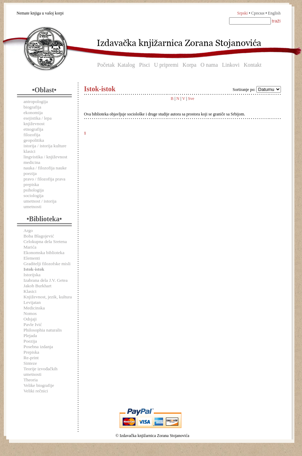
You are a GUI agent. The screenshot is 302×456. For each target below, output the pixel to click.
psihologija (33, 190)
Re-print (31, 357)
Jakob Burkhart (37, 285)
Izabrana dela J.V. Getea (45, 280)
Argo (28, 230)
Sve (191, 98)
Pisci (144, 65)
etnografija (33, 129)
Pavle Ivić (32, 324)
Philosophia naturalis (42, 330)
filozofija (31, 134)
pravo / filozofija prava (44, 179)
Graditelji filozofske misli (46, 263)
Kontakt (253, 65)
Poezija (30, 341)
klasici (29, 151)
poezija (30, 173)
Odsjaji (30, 319)
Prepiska (31, 352)
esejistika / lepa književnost (37, 120)
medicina (31, 162)
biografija (32, 107)
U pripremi (166, 65)
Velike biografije (38, 385)
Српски (257, 13)
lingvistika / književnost (45, 156)
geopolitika (33, 140)
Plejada (30, 335)
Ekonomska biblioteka (43, 252)
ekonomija (33, 112)
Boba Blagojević (38, 236)
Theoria (30, 379)
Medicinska (34, 307)
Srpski (242, 13)
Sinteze (30, 363)
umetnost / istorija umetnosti (39, 203)
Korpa (189, 65)
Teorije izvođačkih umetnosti (40, 371)
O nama (209, 65)
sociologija (33, 195)
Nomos (30, 313)
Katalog (126, 65)
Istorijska (31, 274)
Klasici (29, 291)
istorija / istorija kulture (44, 145)
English (274, 13)
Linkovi (231, 65)
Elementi (31, 258)
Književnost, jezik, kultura (47, 296)
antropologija (35, 101)
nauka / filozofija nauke (45, 167)
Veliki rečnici (35, 390)
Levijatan (32, 302)
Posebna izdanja (38, 346)
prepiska (31, 184)
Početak (106, 65)
